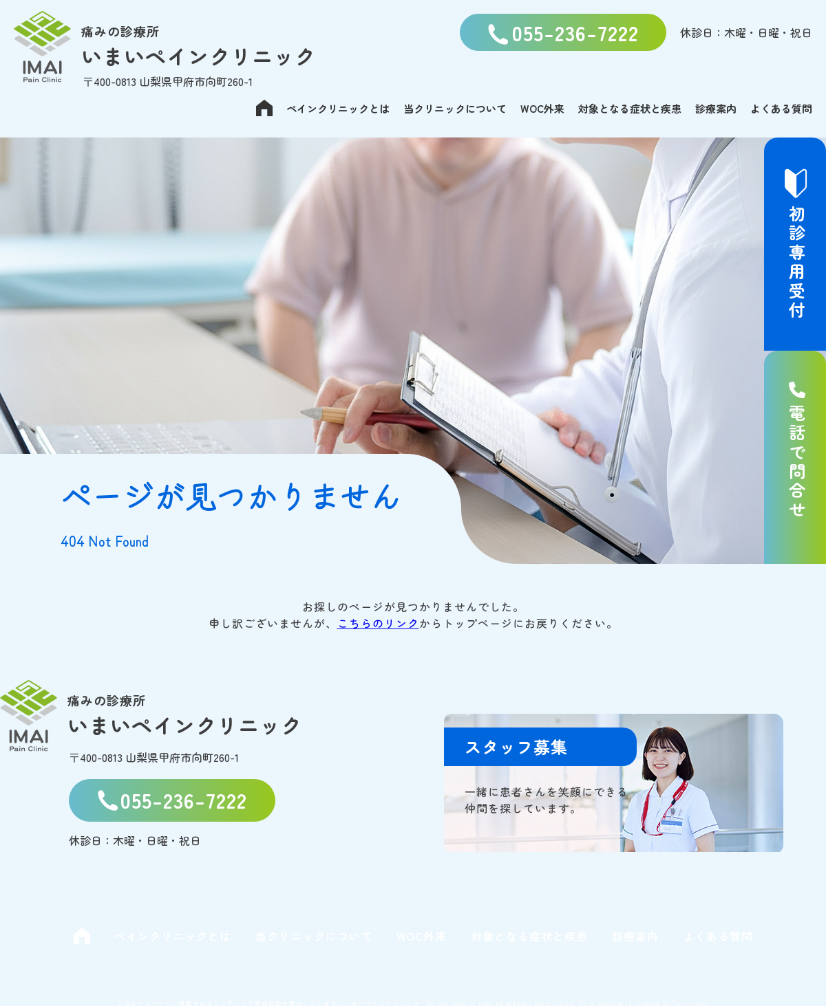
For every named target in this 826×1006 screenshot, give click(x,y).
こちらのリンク (378, 623)
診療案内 (716, 108)
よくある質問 (781, 108)
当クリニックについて (455, 108)
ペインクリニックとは (338, 108)
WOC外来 (542, 108)
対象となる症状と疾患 (629, 108)
